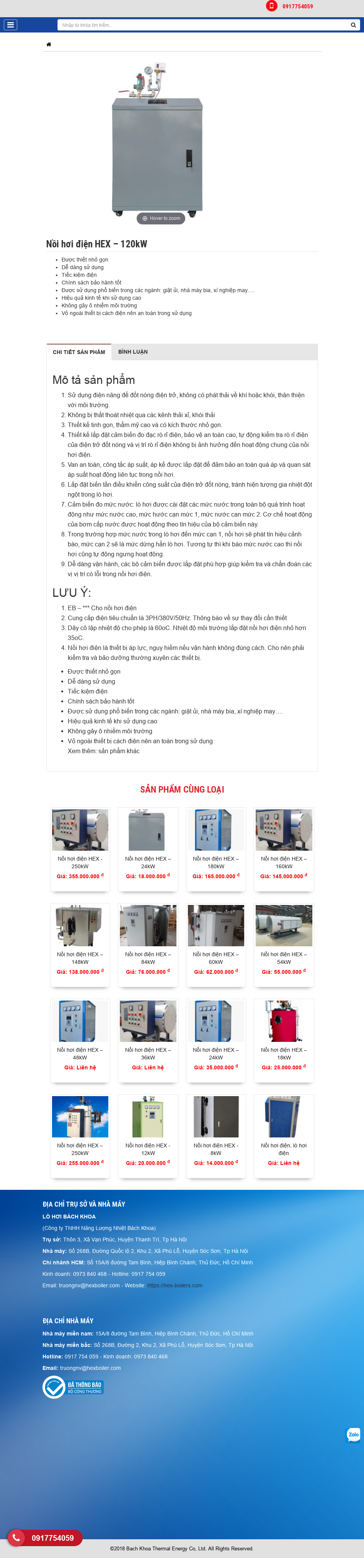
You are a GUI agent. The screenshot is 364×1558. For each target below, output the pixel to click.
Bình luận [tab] (133, 352)
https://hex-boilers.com (174, 1285)
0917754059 (290, 5)
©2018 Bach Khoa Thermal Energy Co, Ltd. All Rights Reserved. (182, 1548)
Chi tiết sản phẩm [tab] (79, 352)
